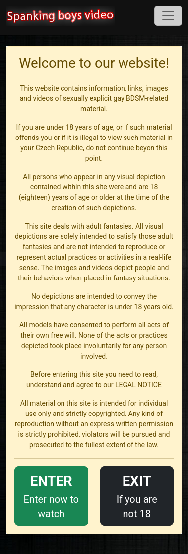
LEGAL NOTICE (138, 385)
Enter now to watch (51, 495)
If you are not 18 (137, 495)
